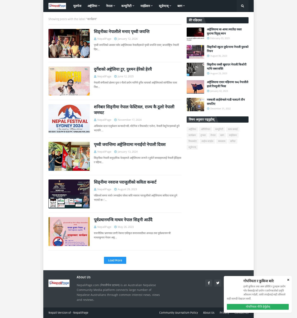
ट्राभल (203, 135)
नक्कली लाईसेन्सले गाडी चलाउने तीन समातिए (226, 102)
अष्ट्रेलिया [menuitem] (92, 6)
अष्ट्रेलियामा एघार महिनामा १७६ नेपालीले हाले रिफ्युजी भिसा (227, 84)
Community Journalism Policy (178, 312)
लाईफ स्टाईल (207, 141)
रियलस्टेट (193, 141)
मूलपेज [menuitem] (77, 6)
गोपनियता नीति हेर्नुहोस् (258, 306)
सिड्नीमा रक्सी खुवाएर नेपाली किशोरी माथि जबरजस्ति (226, 67)
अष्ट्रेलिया (192, 129)
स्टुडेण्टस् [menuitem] (164, 6)
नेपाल (213, 135)
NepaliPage (80, 312)
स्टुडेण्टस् (192, 147)
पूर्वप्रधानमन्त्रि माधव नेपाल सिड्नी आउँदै (123, 220)
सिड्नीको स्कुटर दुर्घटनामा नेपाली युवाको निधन (228, 49)
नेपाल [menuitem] (109, 6)
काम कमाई (233, 129)
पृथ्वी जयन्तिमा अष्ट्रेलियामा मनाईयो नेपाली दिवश (130, 144)
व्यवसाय (221, 141)
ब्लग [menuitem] (179, 6)
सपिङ (233, 141)
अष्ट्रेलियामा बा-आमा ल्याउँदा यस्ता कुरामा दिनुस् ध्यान (224, 31)
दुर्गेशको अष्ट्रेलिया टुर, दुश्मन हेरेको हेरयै (123, 69)
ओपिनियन (205, 129)
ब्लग (222, 135)
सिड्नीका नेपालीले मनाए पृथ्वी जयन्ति (121, 31)
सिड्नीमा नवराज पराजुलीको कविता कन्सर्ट (125, 182)
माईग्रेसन (233, 135)
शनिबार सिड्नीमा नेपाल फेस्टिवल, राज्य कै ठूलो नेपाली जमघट (134, 110)
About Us (208, 312)
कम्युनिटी (219, 129)
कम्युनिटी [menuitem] (126, 6)
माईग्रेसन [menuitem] (145, 6)
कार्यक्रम (192, 135)
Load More (115, 260)
